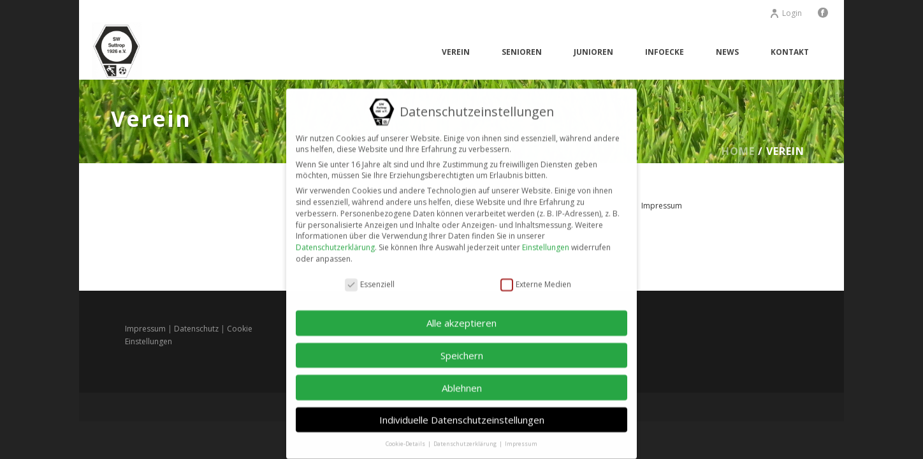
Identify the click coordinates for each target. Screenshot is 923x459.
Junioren (593, 52)
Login (785, 13)
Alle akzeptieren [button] (461, 316)
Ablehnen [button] (462, 381)
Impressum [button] (521, 437)
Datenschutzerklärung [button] (465, 437)
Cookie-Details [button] (406, 437)
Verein (456, 52)
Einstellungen (545, 241)
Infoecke (664, 52)
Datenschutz (196, 328)
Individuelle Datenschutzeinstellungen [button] (461, 413)
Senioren (522, 52)
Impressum (661, 205)
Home (738, 151)
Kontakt (790, 52)
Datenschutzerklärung (335, 241)
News (727, 52)
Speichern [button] (461, 348)
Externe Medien (535, 278)
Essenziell (370, 278)
